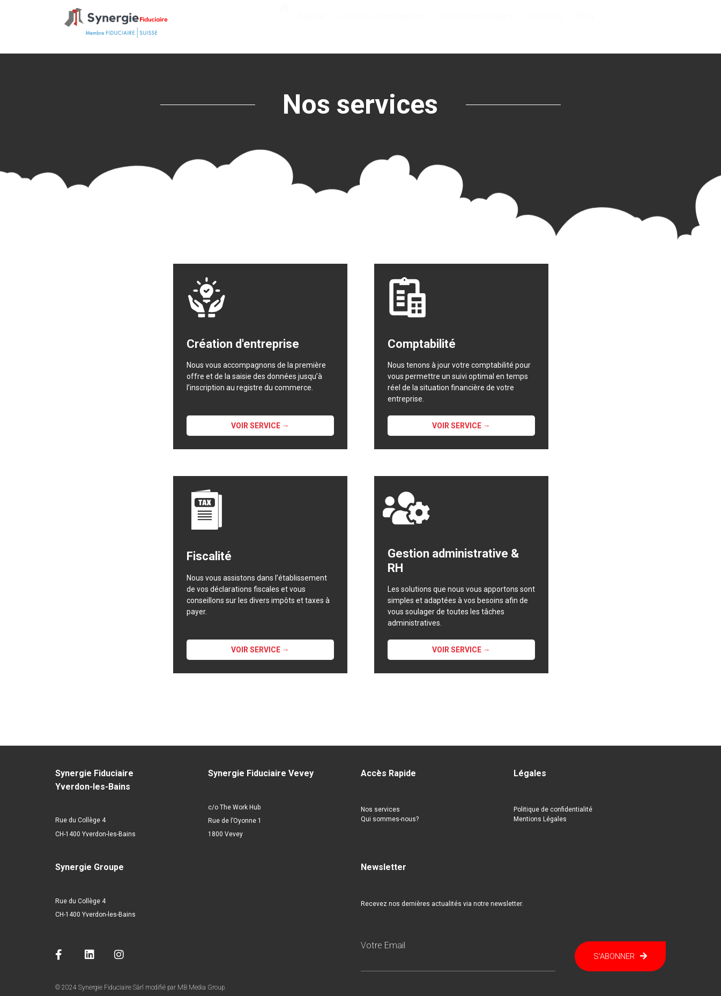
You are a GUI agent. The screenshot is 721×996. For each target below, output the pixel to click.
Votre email (383, 945)
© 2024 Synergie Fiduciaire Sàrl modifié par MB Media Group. (140, 987)
